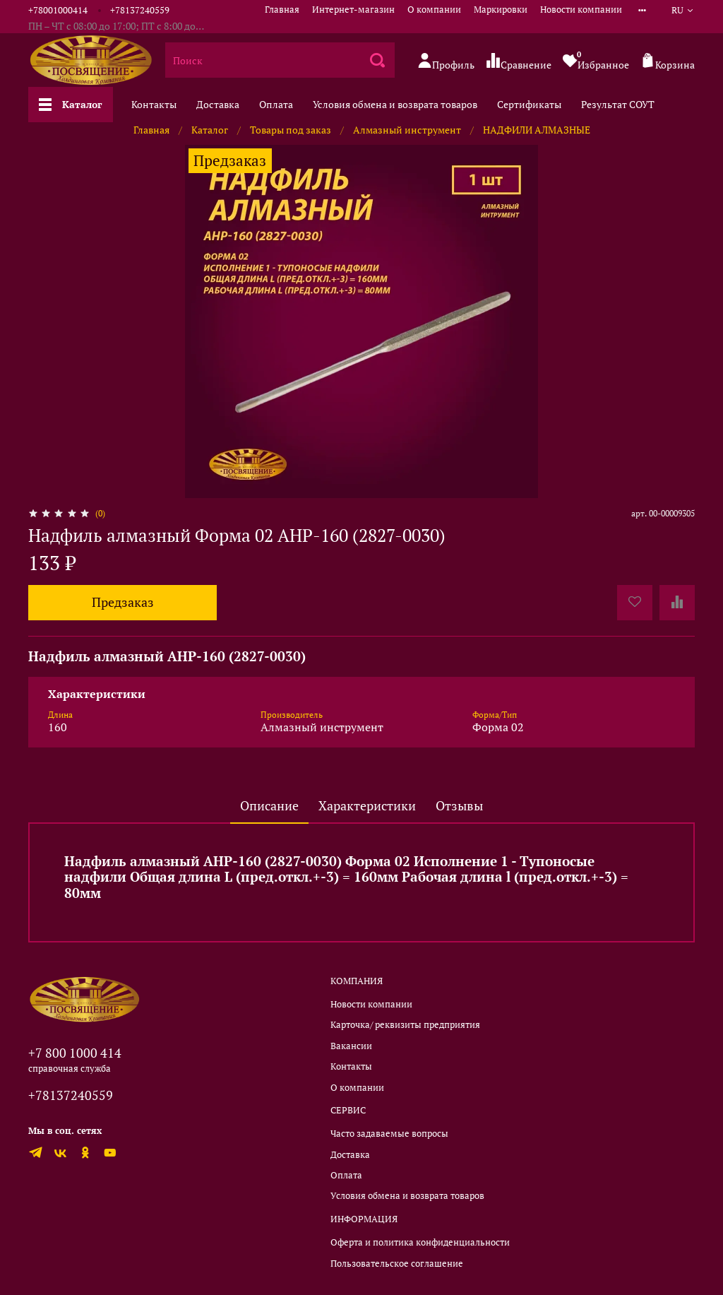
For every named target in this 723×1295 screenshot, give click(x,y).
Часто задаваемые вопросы (389, 1134)
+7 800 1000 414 (74, 1052)
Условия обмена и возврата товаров (395, 104)
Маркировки (500, 10)
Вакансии (351, 1046)
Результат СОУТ (618, 104)
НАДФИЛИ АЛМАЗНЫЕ (536, 129)
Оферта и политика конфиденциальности (420, 1242)
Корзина (667, 62)
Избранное (596, 60)
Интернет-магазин (353, 10)
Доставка (217, 104)
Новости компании (581, 10)
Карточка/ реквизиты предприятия (405, 1025)
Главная (282, 10)
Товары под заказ (290, 129)
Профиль (445, 62)
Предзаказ (123, 602)
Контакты (154, 104)
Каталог (70, 104)
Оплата (276, 104)
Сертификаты (529, 104)
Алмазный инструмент (407, 129)
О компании (434, 10)
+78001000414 (58, 10)
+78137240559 (139, 10)
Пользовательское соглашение (396, 1264)
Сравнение (518, 62)
